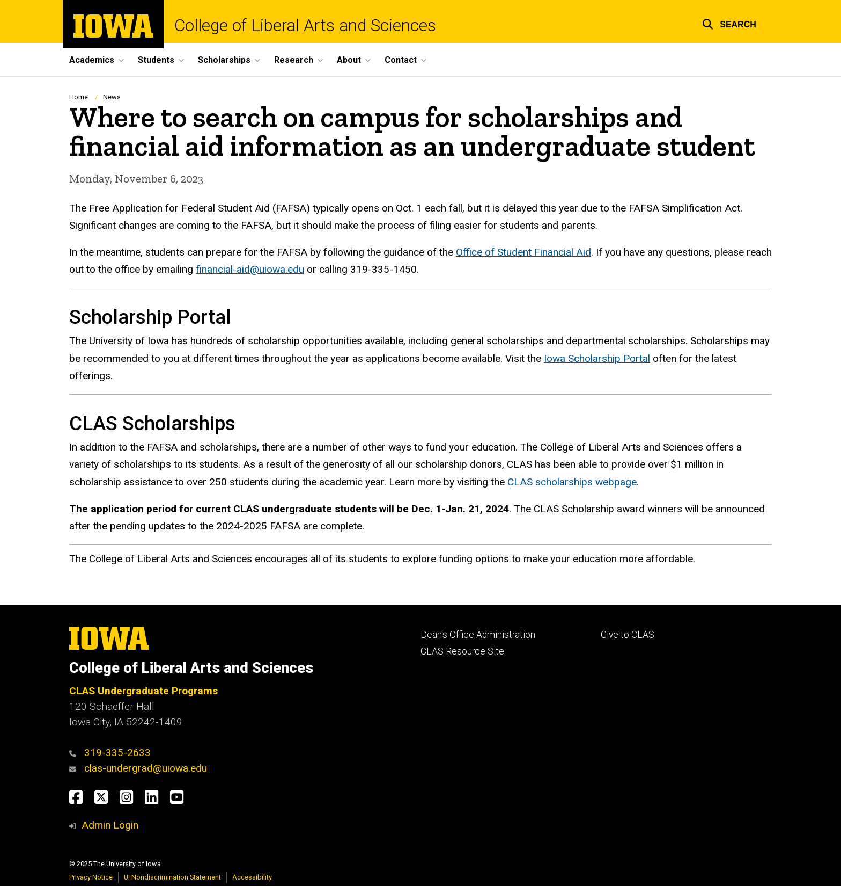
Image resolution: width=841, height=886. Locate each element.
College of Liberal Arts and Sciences (305, 25)
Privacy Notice (91, 877)
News (112, 97)
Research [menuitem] (293, 60)
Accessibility (252, 877)
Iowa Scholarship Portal (597, 358)
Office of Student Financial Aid (523, 252)
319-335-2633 (117, 752)
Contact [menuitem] (401, 60)
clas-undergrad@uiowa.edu (145, 768)
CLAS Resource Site (462, 651)
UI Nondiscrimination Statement (172, 877)
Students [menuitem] (156, 60)
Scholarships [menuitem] (224, 60)
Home (78, 97)
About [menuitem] (349, 60)
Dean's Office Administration (477, 634)
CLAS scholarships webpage (572, 482)
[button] (729, 23)
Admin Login (110, 825)
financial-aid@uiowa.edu (250, 269)
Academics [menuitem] (91, 60)
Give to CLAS (627, 634)
